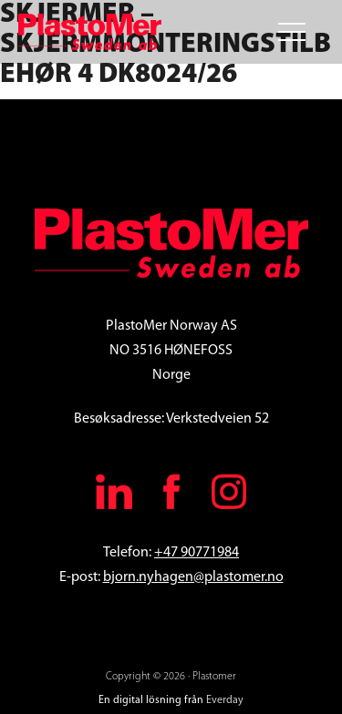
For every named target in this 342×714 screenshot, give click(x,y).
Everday (225, 700)
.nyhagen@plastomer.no (210, 577)
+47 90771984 (196, 553)
